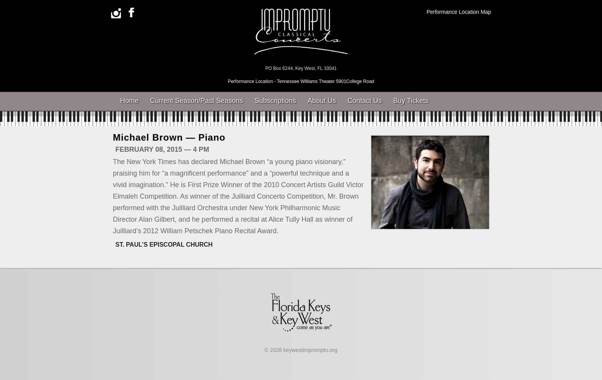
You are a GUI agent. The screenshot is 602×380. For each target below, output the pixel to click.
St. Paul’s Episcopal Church (164, 244)
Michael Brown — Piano (169, 137)
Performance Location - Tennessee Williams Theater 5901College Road (301, 81)
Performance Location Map (459, 12)
